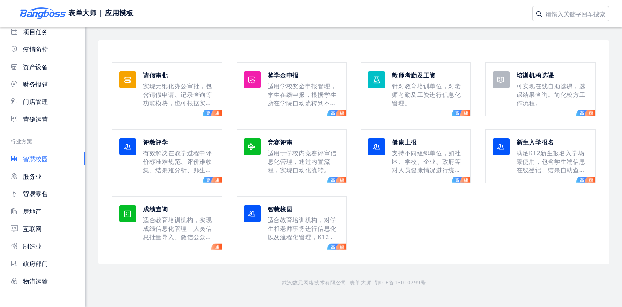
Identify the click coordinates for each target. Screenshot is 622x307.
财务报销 (29, 84)
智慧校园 (29, 159)
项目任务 (29, 32)
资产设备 (29, 67)
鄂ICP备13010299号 (400, 282)
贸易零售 (29, 194)
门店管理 (29, 102)
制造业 (26, 246)
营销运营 (29, 119)
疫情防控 (29, 49)
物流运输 (29, 281)
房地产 (26, 211)
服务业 (26, 176)
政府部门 (29, 264)
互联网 (26, 229)
